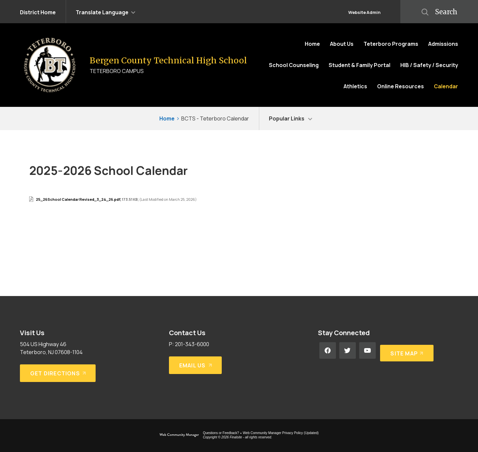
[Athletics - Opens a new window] (355, 86)
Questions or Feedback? (221, 433)
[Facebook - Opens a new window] (327, 350)
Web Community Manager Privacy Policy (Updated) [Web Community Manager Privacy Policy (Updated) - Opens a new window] (281, 433)
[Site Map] (406, 350)
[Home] (312, 43)
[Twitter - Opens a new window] (347, 350)
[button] (105, 11)
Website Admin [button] (364, 12)
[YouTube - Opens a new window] (367, 350)
